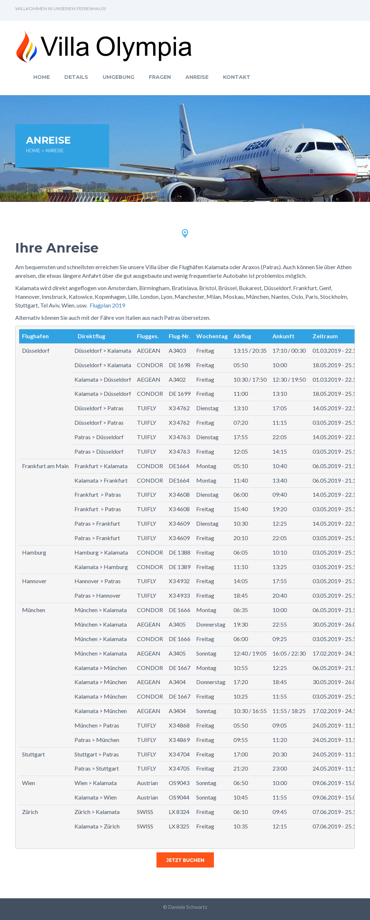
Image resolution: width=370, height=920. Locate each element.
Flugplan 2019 (107, 305)
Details (76, 77)
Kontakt (236, 77)
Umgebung (118, 77)
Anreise (196, 77)
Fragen (160, 77)
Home (41, 77)
